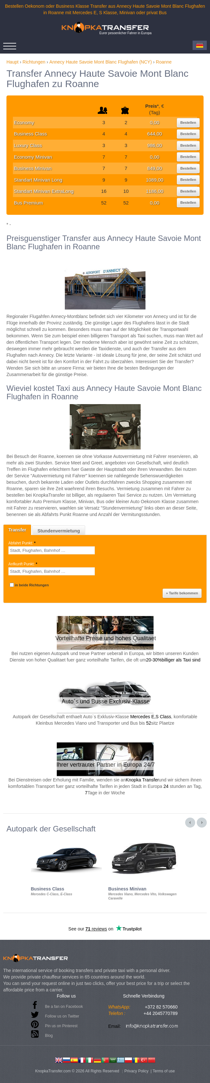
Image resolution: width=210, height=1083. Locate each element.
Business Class (30, 133)
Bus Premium (28, 202)
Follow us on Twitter (62, 1016)
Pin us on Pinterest (61, 1026)
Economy (24, 122)
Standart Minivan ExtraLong (44, 191)
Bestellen (188, 122)
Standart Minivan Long (38, 180)
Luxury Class (28, 145)
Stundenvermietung (58, 530)
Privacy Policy (137, 1071)
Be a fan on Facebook (64, 1006)
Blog (49, 1035)
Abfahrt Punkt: (22, 543)
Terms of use (164, 1071)
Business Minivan (33, 168)
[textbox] (51, 550)
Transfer (17, 529)
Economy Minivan (33, 157)
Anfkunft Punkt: (23, 564)
